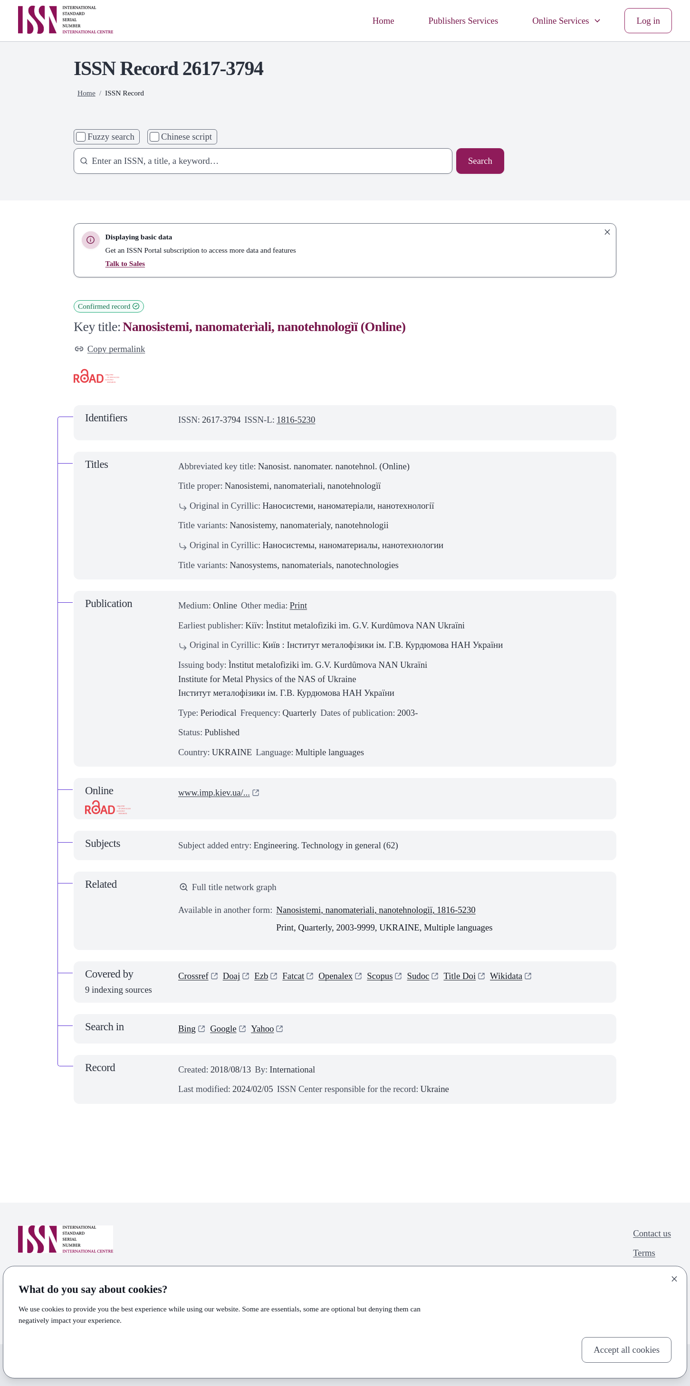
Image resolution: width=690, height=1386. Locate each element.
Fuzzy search (110, 137)
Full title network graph (228, 887)
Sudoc (418, 976)
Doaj (231, 976)
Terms (644, 1253)
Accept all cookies (627, 1350)
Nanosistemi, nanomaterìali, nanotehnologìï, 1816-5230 (375, 910)
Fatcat (293, 976)
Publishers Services (463, 21)
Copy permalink (110, 349)
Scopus (380, 976)
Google (223, 1029)
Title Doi (459, 976)
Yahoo (262, 1029)
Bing (187, 1029)
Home (383, 21)
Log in (648, 21)
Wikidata (506, 976)
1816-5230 (296, 420)
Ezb (261, 976)
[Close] (674, 1278)
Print (298, 605)
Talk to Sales (125, 263)
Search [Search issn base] (480, 161)
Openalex (335, 976)
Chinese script (186, 137)
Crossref (193, 976)
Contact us (652, 1233)
